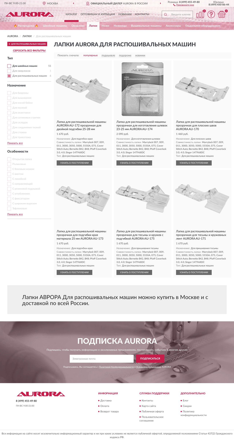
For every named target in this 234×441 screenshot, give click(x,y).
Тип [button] (10, 58)
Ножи (105, 25)
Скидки (187, 406)
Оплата (104, 406)
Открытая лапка (22, 159)
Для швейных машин (24, 66)
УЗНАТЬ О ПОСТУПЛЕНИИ (74, 163)
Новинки (125, 14)
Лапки (93, 25)
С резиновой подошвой (26, 189)
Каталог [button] (71, 14)
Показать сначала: (68, 55)
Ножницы (120, 25)
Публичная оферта (153, 411)
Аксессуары (173, 25)
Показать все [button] (15, 143)
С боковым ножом (23, 169)
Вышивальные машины (146, 25)
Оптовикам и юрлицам (98, 14)
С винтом (17, 174)
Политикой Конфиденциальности (116, 367)
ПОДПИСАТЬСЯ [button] (150, 358)
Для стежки (19, 132)
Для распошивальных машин (29, 76)
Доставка (106, 400)
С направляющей (22, 184)
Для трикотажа (21, 137)
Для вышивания (21, 98)
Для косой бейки (22, 103)
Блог (185, 400)
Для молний (19, 108)
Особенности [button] (17, 151)
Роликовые (19, 164)
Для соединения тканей (26, 127)
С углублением (21, 193)
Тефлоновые (19, 208)
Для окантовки (21, 112)
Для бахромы (20, 93)
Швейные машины (55, 25)
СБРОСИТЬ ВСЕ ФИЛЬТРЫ (29, 50)
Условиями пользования (148, 367)
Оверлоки (78, 25)
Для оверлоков (21, 71)
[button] (183, 5)
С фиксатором (20, 198)
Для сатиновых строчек (26, 117)
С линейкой (19, 179)
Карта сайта (149, 406)
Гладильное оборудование (202, 25)
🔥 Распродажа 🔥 (26, 25)
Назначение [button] (16, 85)
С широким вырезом (24, 203)
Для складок (20, 122)
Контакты (142, 14)
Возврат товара (109, 411)
